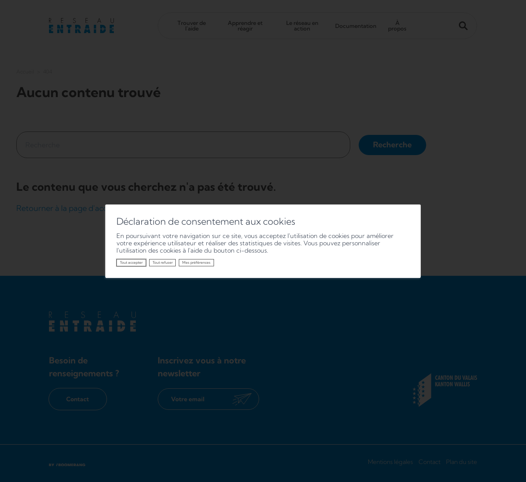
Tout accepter (131, 262)
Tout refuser (163, 262)
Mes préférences (196, 262)
